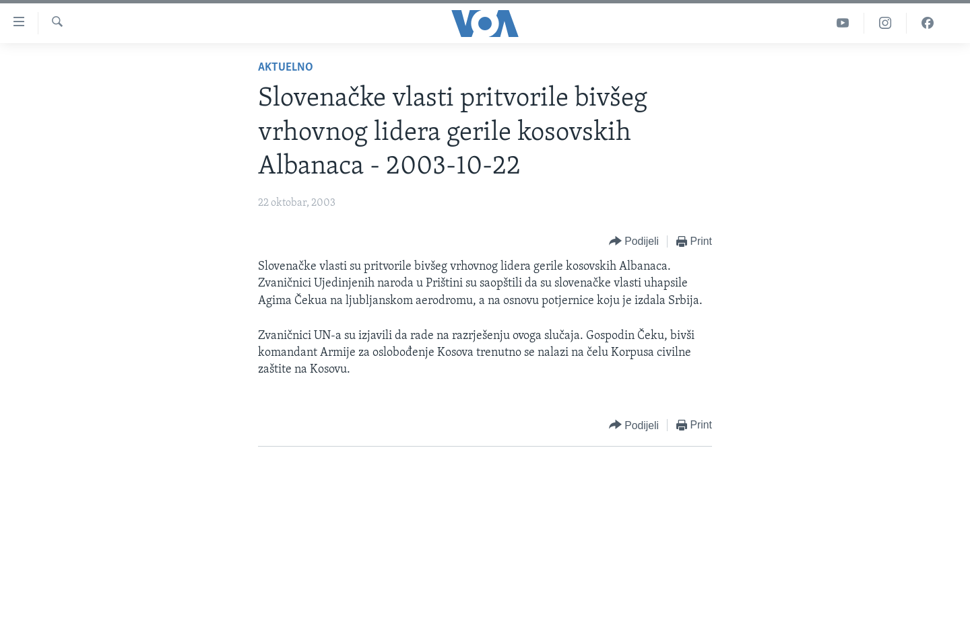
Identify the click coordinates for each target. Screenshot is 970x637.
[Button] (634, 242)
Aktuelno (285, 67)
